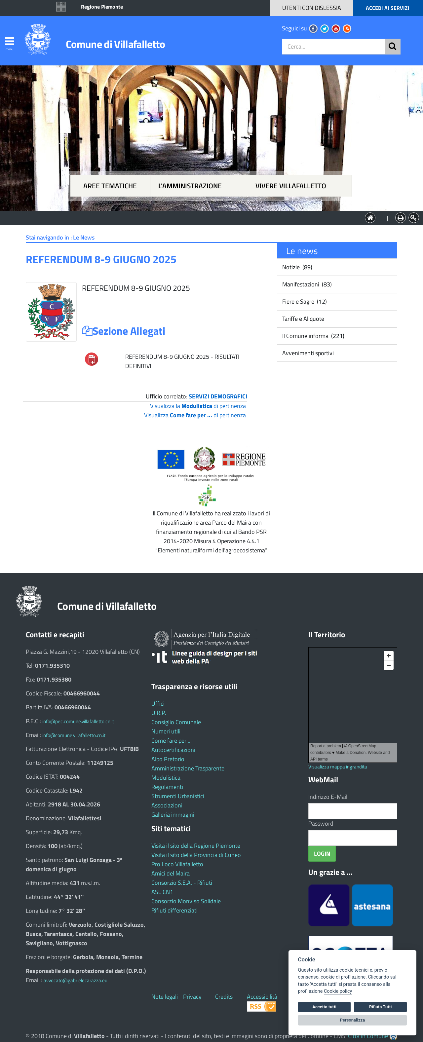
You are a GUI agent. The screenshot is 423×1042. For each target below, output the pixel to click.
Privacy (192, 996)
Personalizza (352, 1020)
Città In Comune (368, 1035)
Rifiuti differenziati (174, 910)
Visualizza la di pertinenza (198, 405)
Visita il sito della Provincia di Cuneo (196, 854)
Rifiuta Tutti (380, 1006)
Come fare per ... (171, 740)
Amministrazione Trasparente (187, 768)
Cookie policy (338, 991)
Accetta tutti (324, 1006)
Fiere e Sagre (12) (304, 301)
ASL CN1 (162, 891)
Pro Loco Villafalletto (177, 864)
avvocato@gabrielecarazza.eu (75, 980)
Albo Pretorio (167, 759)
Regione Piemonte (102, 7)
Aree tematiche (110, 186)
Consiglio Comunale (176, 722)
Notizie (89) (296, 267)
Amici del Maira (170, 873)
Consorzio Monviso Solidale (186, 901)
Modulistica (165, 777)
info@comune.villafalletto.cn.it (73, 735)
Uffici (158, 703)
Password (320, 823)
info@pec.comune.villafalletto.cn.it (78, 721)
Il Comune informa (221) (312, 335)
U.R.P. (158, 712)
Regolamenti (167, 786)
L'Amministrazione (206, 217)
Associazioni (166, 805)
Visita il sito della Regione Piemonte (195, 845)
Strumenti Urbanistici (177, 796)
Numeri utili (165, 731)
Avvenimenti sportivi (307, 353)
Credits (224, 996)
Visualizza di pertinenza (195, 415)
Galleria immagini (172, 814)
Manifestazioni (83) (306, 284)
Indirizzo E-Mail (327, 796)
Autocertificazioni (173, 749)
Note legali (164, 996)
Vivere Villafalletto (290, 186)
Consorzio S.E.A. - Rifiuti (181, 882)
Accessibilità (262, 996)
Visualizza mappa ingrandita (337, 766)
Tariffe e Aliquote (302, 318)
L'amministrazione (190, 186)
